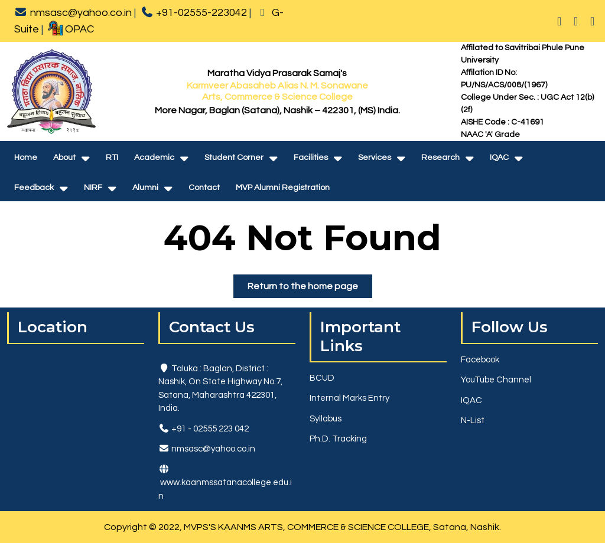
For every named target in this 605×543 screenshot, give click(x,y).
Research (440, 157)
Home (25, 157)
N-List (472, 420)
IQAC (499, 157)
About (64, 157)
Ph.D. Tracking (338, 438)
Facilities (311, 157)
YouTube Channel (496, 379)
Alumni (145, 188)
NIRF (93, 188)
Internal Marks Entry (349, 398)
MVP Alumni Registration (283, 188)
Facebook (480, 359)
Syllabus (325, 418)
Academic (154, 157)
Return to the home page (310, 288)
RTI (112, 157)
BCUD (322, 378)
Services (374, 157)
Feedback (34, 188)
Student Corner (234, 157)
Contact (204, 188)
